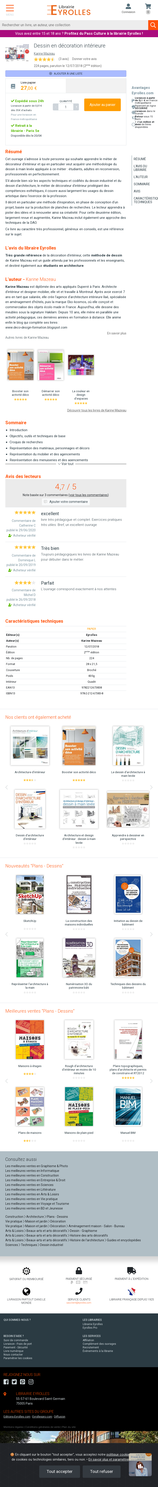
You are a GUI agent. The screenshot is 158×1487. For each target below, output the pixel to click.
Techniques (29, 1245)
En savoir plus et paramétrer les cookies (117, 1459)
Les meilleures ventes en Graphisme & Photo (36, 1166)
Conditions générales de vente (42, 1427)
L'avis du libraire (140, 168)
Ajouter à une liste (65, 73)
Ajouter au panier (102, 105)
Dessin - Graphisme (83, 1231)
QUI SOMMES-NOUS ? (17, 1319)
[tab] (36, 86)
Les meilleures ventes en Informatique (32, 1171)
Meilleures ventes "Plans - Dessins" (39, 1011)
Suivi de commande (16, 1340)
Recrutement (91, 1347)
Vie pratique (13, 1221)
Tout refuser (101, 1471)
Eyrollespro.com (42, 1416)
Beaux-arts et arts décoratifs (47, 1231)
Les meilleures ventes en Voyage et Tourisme (37, 1203)
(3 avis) (64, 59)
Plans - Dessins (57, 1216)
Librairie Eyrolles (93, 1324)
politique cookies (119, 1455)
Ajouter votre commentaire (66, 502)
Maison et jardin (36, 1221)
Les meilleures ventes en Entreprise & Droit (35, 1180)
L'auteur (141, 177)
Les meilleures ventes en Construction (32, 1175)
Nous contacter (13, 1354)
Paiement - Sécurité (16, 1347)
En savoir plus (116, 333)
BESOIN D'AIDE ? (14, 1336)
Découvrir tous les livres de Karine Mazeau (96, 410)
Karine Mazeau (44, 54)
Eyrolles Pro (90, 1327)
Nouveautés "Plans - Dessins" (34, 866)
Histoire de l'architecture (87, 1240)
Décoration (58, 1221)
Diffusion (59, 1416)
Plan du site (69, 1427)
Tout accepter (60, 1471)
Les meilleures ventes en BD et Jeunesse (34, 1208)
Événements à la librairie (98, 1351)
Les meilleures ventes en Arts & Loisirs (32, 1194)
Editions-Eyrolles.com (17, 1416)
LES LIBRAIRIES (92, 1319)
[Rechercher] (74, 25)
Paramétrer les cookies (18, 1358)
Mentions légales (13, 1427)
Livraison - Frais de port (18, 1343)
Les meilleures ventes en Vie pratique (31, 1199)
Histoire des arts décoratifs (89, 1235)
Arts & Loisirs (14, 1231)
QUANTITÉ (66, 101)
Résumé (140, 159)
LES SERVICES (92, 1336)
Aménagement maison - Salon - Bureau (97, 1226)
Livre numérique (13, 1351)
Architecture (35, 1216)
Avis (137, 191)
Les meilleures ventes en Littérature (30, 1189)
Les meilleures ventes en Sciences (29, 1185)
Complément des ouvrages (99, 1343)
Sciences (12, 1245)
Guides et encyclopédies (124, 1240)
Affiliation (88, 1340)
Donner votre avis (84, 59)
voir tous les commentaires (89, 495)
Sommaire (142, 184)
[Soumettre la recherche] (153, 25)
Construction (14, 1216)
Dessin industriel (51, 1245)
